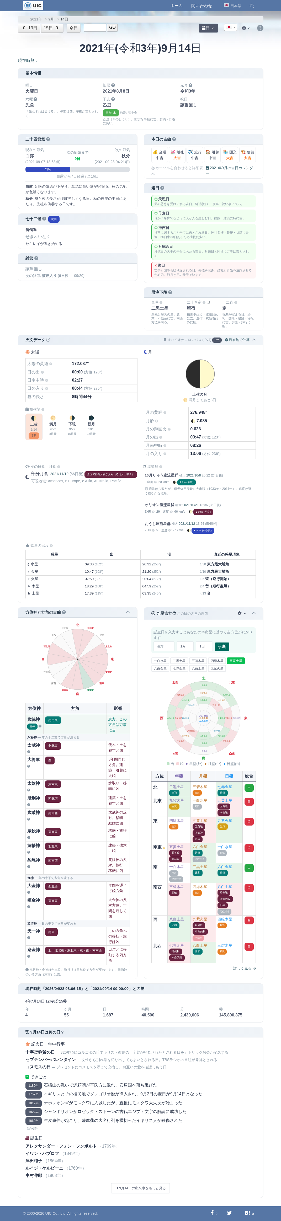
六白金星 (160, 668)
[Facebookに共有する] (212, 1213)
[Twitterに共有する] (229, 1213)
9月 (51, 19)
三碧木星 (198, 661)
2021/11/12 (187, 524)
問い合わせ (201, 5)
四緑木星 (217, 661)
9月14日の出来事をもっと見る (140, 1188)
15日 (52, 28)
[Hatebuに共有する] (247, 1213)
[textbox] (230, 27)
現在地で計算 (237, 340)
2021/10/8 (193, 475)
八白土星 (198, 668)
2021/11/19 (59, 474)
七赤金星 (179, 668)
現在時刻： (28, 60)
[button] (252, 6)
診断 (222, 646)
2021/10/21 (190, 505)
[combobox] (230, 27)
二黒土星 (179, 661)
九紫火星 (217, 668)
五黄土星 (236, 661)
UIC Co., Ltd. (56, 1213)
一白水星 (160, 661)
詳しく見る (244, 968)
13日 (29, 28)
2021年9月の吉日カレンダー (229, 170)
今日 (73, 28)
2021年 (36, 19)
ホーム (176, 5)
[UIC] (33, 5)
